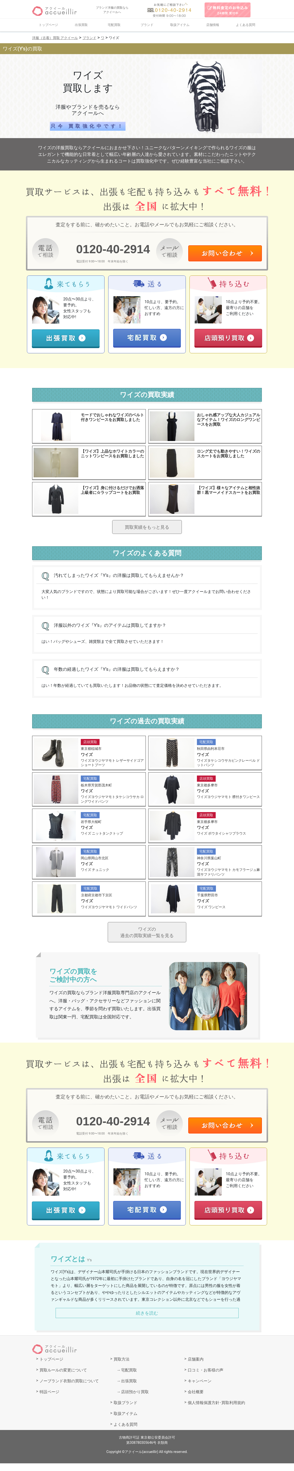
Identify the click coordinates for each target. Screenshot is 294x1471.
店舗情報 (212, 25)
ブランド (147, 25)
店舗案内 (196, 1367)
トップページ (48, 25)
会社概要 (196, 1399)
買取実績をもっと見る (147, 529)
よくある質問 (245, 25)
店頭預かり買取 (135, 1399)
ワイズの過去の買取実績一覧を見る (147, 938)
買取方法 (121, 1367)
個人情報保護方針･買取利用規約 (216, 1410)
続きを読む (147, 1320)
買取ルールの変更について (63, 1377)
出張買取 (81, 25)
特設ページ (49, 1399)
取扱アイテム (179, 25)
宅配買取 (114, 25)
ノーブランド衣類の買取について (69, 1388)
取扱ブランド (125, 1410)
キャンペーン (199, 1388)
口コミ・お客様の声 (205, 1377)
